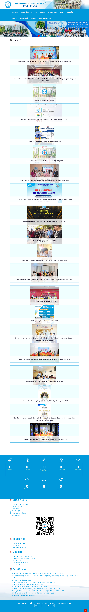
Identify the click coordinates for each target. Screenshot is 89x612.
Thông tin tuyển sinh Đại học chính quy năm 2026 (44, 142)
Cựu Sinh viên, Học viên (20, 563)
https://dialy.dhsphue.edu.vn (20, 513)
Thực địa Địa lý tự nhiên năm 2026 (44, 241)
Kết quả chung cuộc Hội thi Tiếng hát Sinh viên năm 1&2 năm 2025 (44, 439)
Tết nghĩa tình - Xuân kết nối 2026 (44, 301)
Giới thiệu (24, 12)
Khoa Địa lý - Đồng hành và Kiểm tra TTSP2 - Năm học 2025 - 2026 (44, 260)
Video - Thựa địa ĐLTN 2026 (44, 100)
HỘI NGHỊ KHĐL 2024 (45, 18)
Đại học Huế (17, 560)
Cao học (18, 545)
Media (33, 18)
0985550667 (15, 509)
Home (15, 12)
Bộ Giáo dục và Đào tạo (21, 565)
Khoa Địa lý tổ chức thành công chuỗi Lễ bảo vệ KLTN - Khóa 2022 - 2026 (44, 180)
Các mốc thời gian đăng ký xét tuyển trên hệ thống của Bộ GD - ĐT (44, 119)
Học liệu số (24, 18)
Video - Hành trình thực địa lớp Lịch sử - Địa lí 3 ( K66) (44, 161)
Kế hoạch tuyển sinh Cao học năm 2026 (44, 321)
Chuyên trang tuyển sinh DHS (22, 556)
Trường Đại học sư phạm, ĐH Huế (24, 558)
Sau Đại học (52, 12)
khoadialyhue (16, 515)
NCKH (61, 12)
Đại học (42, 12)
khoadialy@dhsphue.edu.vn (20, 511)
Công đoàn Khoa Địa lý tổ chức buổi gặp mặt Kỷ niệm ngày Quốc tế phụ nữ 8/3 (44, 279)
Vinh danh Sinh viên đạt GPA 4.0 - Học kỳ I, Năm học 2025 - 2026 (44, 222)
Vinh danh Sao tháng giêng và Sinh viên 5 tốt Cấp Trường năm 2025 (44, 401)
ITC (70, 603)
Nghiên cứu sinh (21, 547)
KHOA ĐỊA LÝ (27, 603)
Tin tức (34, 12)
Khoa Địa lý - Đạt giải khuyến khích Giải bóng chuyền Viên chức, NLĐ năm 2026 (44, 62)
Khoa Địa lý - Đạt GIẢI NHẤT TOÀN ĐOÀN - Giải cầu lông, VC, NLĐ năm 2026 (44, 359)
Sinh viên (70, 12)
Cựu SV (14, 18)
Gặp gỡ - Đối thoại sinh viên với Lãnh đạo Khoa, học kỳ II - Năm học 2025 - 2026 (44, 199)
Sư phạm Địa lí (20, 543)
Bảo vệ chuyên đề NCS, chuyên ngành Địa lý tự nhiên (44, 381)
